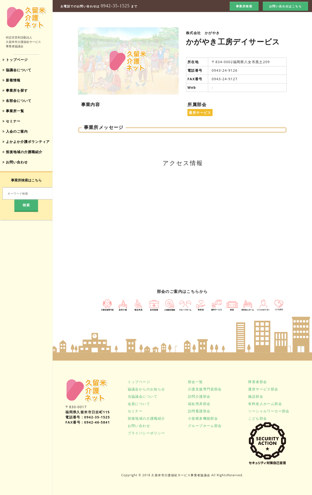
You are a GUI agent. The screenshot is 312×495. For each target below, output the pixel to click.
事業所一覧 (13, 111)
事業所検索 (244, 6)
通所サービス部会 (263, 389)
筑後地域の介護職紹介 (22, 151)
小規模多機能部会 (203, 418)
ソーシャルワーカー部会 (268, 411)
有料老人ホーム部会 (265, 403)
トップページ (15, 59)
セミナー (11, 121)
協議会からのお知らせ (146, 389)
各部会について (16, 100)
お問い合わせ (15, 162)
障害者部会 (257, 381)
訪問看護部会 (199, 411)
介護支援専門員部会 (205, 389)
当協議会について (143, 396)
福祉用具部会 (199, 403)
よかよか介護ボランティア (26, 141)
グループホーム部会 (205, 425)
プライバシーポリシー (146, 433)
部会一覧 (195, 381)
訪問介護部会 (199, 396)
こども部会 (257, 418)
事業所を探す (15, 90)
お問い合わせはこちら (285, 6)
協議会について (16, 70)
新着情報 (11, 80)
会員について (139, 403)
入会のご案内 (15, 131)
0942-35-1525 (115, 6)
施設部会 (255, 396)
